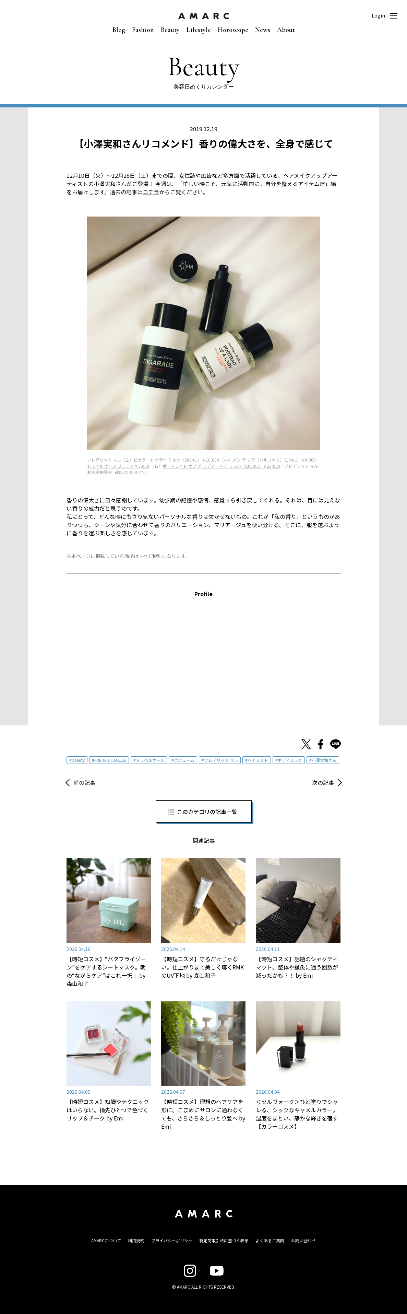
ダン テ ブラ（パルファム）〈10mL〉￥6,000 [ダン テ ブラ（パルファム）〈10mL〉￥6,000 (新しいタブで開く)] (274, 460)
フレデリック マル (221, 760)
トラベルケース (150, 760)
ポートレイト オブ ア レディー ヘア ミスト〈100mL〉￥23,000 (221, 466)
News (262, 30)
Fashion (143, 30)
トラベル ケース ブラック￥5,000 (118, 466)
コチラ (151, 192)
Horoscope (233, 30)
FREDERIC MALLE (110, 760)
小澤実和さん (324, 760)
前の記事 (84, 782)
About (286, 30)
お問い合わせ (303, 1240)
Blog (118, 30)
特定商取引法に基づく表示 (224, 1240)
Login (378, 15)
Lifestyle (199, 30)
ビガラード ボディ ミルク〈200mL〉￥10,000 (176, 460)
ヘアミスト (258, 760)
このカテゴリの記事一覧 (207, 811)
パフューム (184, 760)
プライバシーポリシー (171, 1240)
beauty (78, 760)
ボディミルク (290, 760)
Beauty (170, 30)
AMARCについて (106, 1240)
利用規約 (136, 1240)
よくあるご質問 (269, 1240)
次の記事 (323, 782)
